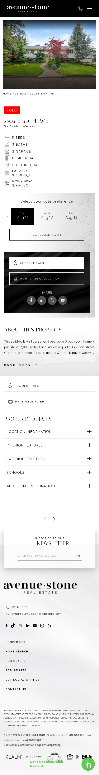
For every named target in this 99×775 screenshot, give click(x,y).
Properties (15, 642)
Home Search (17, 651)
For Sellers (16, 670)
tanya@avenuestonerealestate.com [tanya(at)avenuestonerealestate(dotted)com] (36, 613)
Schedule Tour (47, 235)
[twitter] (52, 300)
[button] (89, 8)
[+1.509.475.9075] (80, 8)
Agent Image (33, 739)
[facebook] (31, 300)
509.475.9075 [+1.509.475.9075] (20, 607)
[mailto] (62, 300)
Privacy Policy (52, 745)
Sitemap (74, 734)
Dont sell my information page (23, 745)
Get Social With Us (23, 679)
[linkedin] (41, 300)
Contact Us (16, 689)
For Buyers (16, 661)
